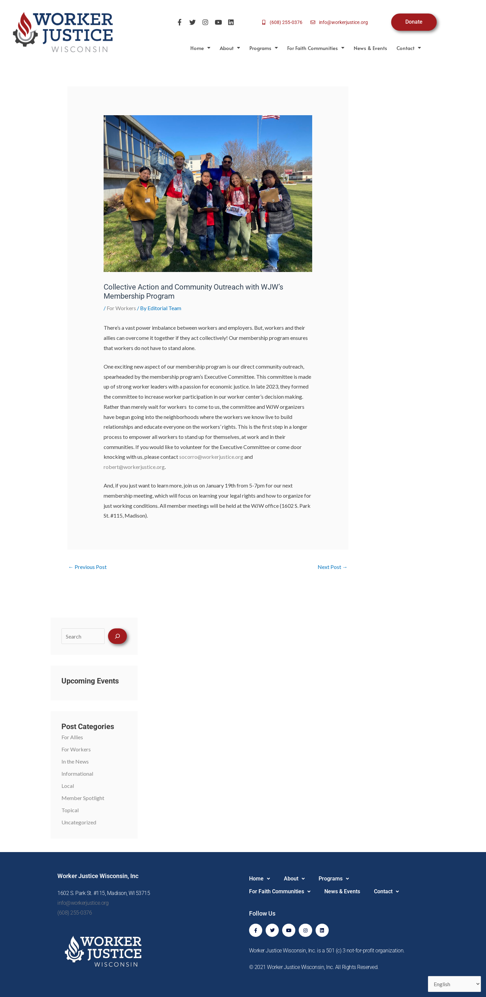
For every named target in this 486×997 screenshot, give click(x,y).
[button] (259, 878)
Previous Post (87, 567)
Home (200, 48)
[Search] (117, 636)
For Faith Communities (315, 48)
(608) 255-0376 (74, 912)
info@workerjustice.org (82, 903)
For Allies (72, 737)
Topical (70, 810)
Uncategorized (78, 822)
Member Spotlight (82, 798)
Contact (409, 48)
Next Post (333, 567)
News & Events (370, 47)
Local (67, 785)
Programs (263, 48)
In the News (75, 761)
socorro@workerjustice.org (211, 456)
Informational (77, 773)
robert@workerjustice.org (134, 467)
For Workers (121, 308)
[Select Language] (454, 984)
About (230, 48)
